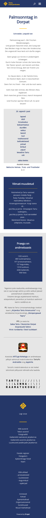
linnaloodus (23, 122)
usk (23, 155)
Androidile (17, 362)
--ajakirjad (23, 483)
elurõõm (23, 127)
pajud (23, 150)
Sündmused (23, 505)
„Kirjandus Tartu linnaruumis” (23, 310)
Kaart (23, 461)
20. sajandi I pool (23, 111)
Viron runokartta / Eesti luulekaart (23, 329)
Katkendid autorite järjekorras (23, 440)
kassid (23, 133)
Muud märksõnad (23, 508)
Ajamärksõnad (23, 499)
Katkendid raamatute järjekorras (23, 437)
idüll (23, 119)
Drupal (27, 514)
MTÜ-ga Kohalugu (20, 356)
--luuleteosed (23, 478)
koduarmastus (23, 125)
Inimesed (23, 494)
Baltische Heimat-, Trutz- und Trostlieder (23, 167)
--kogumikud (23, 480)
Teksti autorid (23, 431)
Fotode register (23, 453)
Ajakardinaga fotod (23, 459)
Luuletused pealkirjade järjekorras (23, 442)
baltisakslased (23, 141)
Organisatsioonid (23, 502)
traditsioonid (23, 138)
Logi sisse (23, 414)
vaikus (23, 130)
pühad (23, 144)
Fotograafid (23, 434)
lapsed (23, 116)
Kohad (23, 496)
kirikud (23, 147)
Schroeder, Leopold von (23, 34)
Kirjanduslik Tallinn (23, 327)
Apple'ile (29, 362)
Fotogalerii (23, 456)
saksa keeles (23, 160)
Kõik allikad (23, 472)
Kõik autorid (23, 429)
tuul (23, 136)
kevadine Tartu (23, 152)
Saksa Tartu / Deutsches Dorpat (23, 324)
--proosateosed (23, 475)
